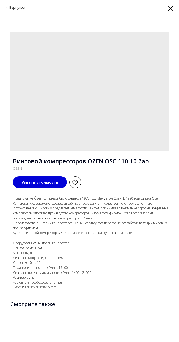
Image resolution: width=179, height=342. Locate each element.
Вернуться (17, 7)
